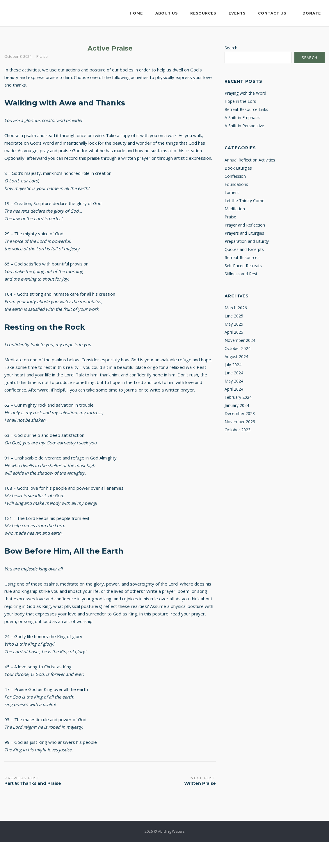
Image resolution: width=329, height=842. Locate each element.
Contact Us (272, 13)
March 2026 (236, 307)
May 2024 (234, 381)
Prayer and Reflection (245, 225)
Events (237, 13)
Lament (232, 192)
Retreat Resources (242, 257)
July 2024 (233, 364)
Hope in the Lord (240, 101)
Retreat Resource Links (246, 109)
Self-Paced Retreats (243, 265)
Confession (235, 176)
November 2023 (240, 421)
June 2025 (234, 316)
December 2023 (240, 413)
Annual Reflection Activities (250, 160)
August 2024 (236, 356)
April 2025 (234, 332)
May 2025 (234, 324)
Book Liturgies (238, 168)
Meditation (235, 208)
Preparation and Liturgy (247, 241)
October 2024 (237, 348)
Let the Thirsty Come (244, 200)
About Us (166, 13)
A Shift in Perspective (244, 125)
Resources (203, 13)
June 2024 (234, 373)
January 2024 (237, 405)
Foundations (236, 184)
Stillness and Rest (241, 274)
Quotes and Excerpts (244, 249)
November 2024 (240, 340)
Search (231, 48)
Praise (42, 56)
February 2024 (238, 397)
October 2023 (237, 429)
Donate (312, 13)
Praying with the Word (245, 93)
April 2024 (234, 389)
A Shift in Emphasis (242, 117)
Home (136, 13)
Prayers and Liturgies (244, 233)
